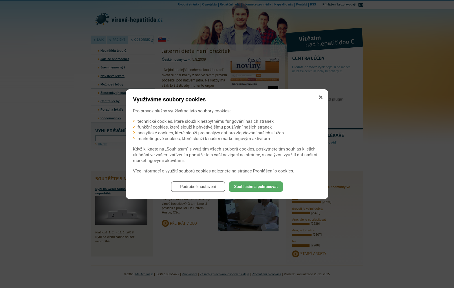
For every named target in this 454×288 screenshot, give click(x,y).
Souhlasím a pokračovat (256, 186)
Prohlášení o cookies (273, 171)
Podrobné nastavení (198, 186)
